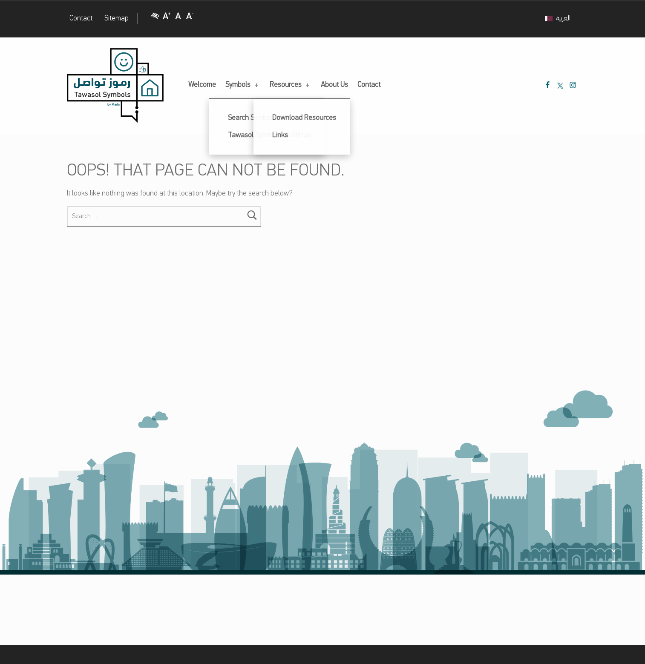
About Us (334, 85)
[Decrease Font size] (190, 18)
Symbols (242, 85)
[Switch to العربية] (558, 19)
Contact (80, 18)
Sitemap (116, 18)
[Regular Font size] (178, 18)
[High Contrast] (155, 18)
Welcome (202, 85)
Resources (290, 85)
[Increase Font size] (166, 18)
